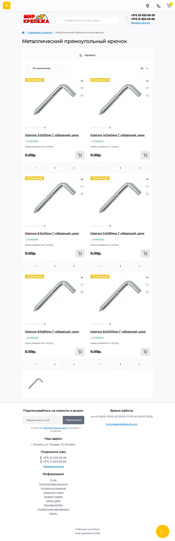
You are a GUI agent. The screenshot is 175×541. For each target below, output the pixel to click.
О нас (53, 480)
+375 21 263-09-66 (143, 19)
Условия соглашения (53, 488)
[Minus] (35, 168)
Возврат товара (53, 496)
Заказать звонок (140, 22)
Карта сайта (53, 500)
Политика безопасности (55, 428)
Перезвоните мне (53, 466)
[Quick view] (82, 81)
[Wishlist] (82, 88)
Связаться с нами (53, 492)
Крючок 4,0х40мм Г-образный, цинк (117, 135)
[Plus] (74, 168)
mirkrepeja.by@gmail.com (122, 424)
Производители (53, 505)
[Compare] (82, 95)
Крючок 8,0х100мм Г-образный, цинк (118, 331)
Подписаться (73, 420)
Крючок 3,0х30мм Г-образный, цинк (52, 135)
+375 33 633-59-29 (143, 15)
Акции (53, 513)
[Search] (60, 20)
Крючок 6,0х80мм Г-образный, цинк (52, 331)
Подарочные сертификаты (53, 509)
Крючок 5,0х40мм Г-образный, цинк (52, 233)
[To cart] (80, 155)
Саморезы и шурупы (40, 32)
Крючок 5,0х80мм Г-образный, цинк (117, 233)
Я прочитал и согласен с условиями (54, 429)
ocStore (95, 529)
